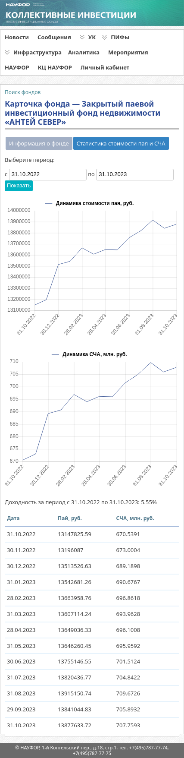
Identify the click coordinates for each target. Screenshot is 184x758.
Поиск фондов (23, 92)
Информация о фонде (39, 143)
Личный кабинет (105, 67)
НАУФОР (17, 67)
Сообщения (54, 37)
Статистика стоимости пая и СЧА (121, 143)
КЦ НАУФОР (55, 67)
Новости (17, 37)
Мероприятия (128, 52)
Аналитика (84, 52)
